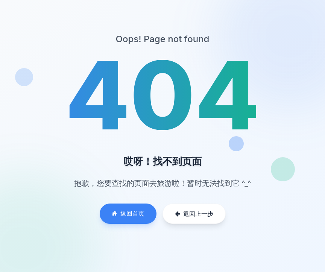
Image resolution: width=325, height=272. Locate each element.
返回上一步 (194, 213)
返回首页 (128, 213)
